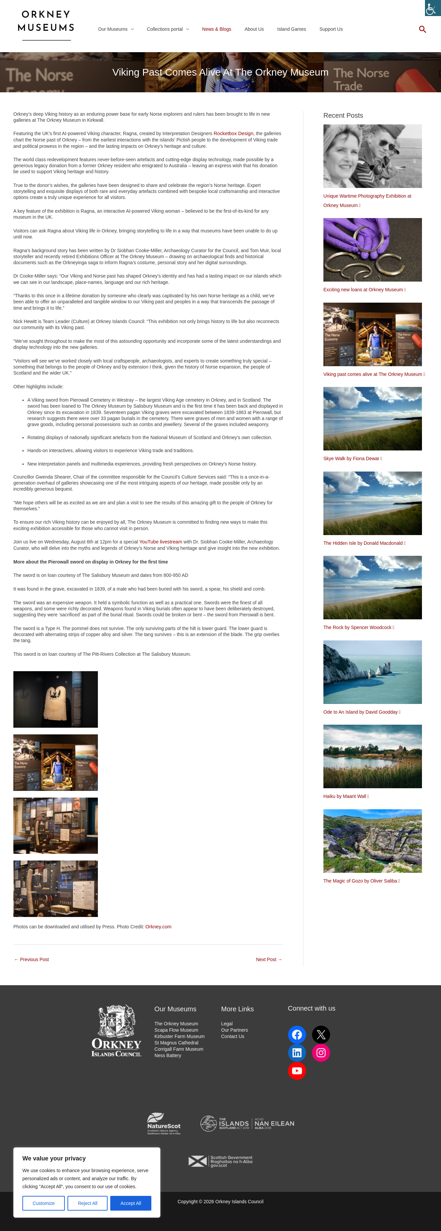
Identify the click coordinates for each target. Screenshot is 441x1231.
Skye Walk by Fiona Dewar (351, 458)
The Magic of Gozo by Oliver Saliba (360, 881)
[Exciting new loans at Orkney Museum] (375, 251)
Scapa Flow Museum (176, 1029)
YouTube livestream (159, 541)
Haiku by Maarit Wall (344, 796)
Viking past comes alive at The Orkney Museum (372, 374)
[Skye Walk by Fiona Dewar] (375, 420)
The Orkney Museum (176, 1022)
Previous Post (31, 958)
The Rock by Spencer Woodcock (357, 627)
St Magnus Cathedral (176, 1041)
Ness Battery (167, 1053)
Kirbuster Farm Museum (179, 1035)
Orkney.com (157, 926)
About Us (252, 29)
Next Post (269, 958)
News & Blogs (218, 29)
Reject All (87, 1203)
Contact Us (232, 1035)
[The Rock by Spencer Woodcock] (375, 589)
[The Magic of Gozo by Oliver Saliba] (375, 842)
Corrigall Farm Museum (178, 1047)
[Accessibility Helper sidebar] (433, 8)
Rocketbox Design (232, 133)
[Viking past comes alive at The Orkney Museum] (375, 336)
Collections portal (171, 29)
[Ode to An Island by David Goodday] (375, 673)
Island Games (285, 29)
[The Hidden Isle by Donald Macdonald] (375, 505)
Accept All (131, 1203)
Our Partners (234, 1029)
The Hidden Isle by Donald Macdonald (363, 543)
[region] (86, 1182)
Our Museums (123, 29)
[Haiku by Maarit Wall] (375, 758)
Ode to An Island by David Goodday (360, 712)
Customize (44, 1203)
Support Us (321, 29)
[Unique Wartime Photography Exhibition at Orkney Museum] (375, 157)
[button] (423, 29)
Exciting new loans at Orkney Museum (363, 289)
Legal (227, 1022)
